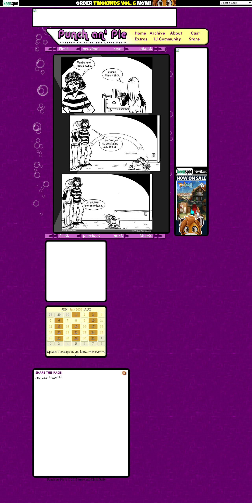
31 (92, 338)
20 (59, 332)
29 (59, 314)
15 (76, 326)
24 (92, 332)
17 (92, 326)
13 (59, 326)
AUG (87, 309)
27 (59, 338)
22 (76, 332)
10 (92, 320)
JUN (64, 309)
